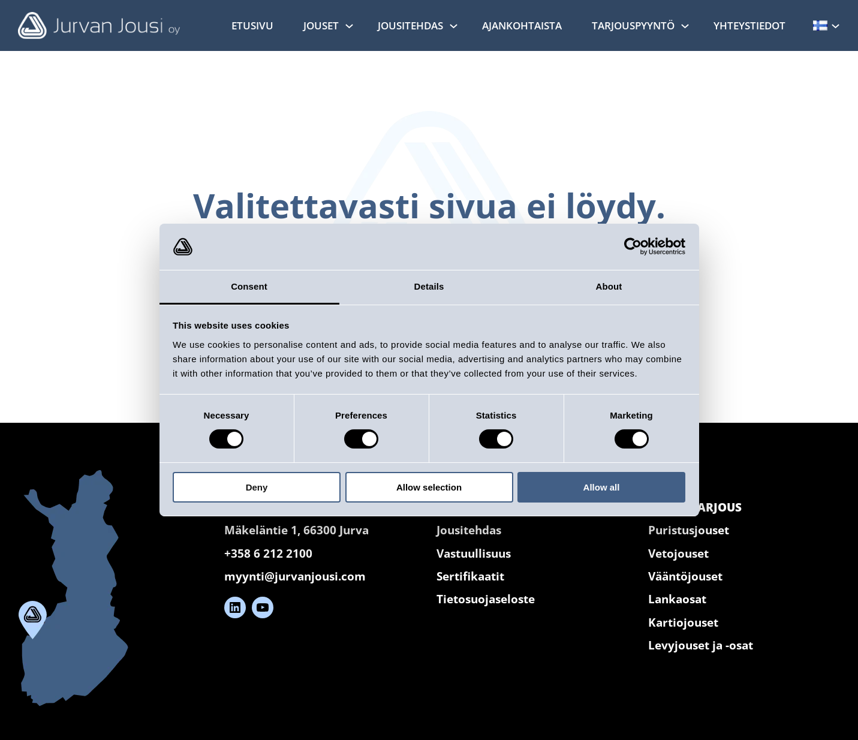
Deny (257, 487)
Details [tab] (429, 286)
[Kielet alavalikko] (835, 24)
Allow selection (429, 487)
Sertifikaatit (470, 576)
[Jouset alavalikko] (349, 24)
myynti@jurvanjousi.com (295, 576)
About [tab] (609, 286)
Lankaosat (677, 599)
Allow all (601, 487)
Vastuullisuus (473, 553)
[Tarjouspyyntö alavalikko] (685, 24)
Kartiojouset (683, 622)
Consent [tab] (249, 286)
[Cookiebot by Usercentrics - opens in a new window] (632, 246)
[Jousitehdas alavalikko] (453, 24)
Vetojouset (678, 553)
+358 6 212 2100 (268, 553)
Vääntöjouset (685, 576)
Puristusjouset (688, 530)
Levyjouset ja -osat (700, 645)
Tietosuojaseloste (485, 599)
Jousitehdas (468, 530)
